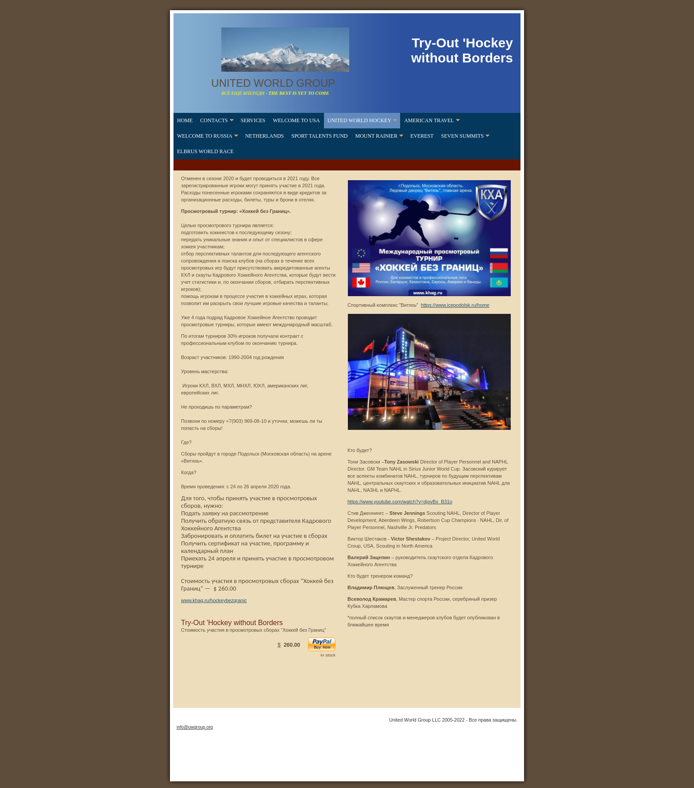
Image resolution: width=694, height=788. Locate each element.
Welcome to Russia (204, 136)
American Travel (429, 120)
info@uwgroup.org (195, 727)
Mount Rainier (376, 136)
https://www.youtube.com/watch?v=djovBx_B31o (399, 501)
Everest (422, 136)
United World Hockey (359, 120)
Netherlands (264, 136)
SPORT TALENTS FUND (319, 136)
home (185, 120)
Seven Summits (462, 136)
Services (253, 120)
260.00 (292, 645)
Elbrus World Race (205, 151)
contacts (213, 120)
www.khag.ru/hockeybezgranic (214, 600)
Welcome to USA (296, 120)
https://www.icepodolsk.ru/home (455, 305)
